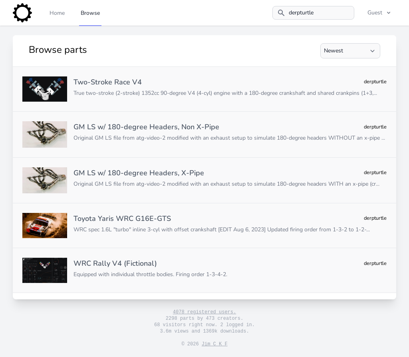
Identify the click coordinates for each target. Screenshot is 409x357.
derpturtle (375, 81)
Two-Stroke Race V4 (107, 82)
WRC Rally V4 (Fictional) (115, 263)
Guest (379, 12)
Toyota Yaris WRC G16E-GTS (122, 218)
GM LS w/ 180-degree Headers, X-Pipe (138, 173)
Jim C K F (215, 344)
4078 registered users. (204, 312)
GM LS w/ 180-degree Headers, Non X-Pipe (146, 127)
